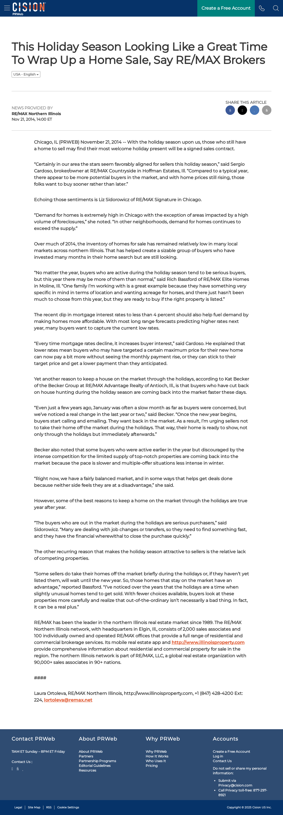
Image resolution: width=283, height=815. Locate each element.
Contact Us (22, 762)
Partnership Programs (97, 761)
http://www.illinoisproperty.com (208, 642)
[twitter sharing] (242, 110)
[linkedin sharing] (254, 110)
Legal (18, 807)
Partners (86, 756)
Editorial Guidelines (95, 766)
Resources (87, 770)
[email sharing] (266, 110)
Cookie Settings (68, 807)
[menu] (7, 8)
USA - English (26, 74)
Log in (218, 756)
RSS (48, 807)
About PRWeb (91, 751)
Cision (256, 807)
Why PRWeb (156, 751)
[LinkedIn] (23, 768)
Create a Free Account (231, 751)
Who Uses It (156, 761)
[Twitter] (13, 768)
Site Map (34, 807)
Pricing (152, 766)
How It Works (157, 756)
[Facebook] (17, 768)
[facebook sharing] (230, 110)
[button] (276, 8)
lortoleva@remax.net (68, 700)
